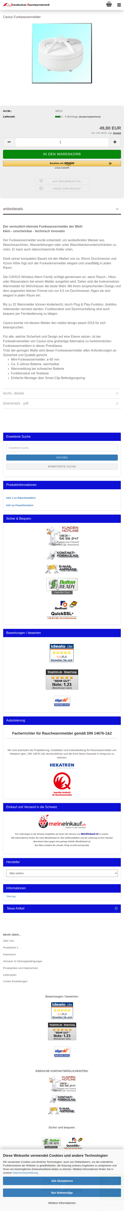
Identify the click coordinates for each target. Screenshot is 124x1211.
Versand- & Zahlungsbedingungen (22, 961)
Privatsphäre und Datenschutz (20, 968)
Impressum (9, 954)
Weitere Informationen (62, 1203)
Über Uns (8, 940)
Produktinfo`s (10, 947)
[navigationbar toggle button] (119, 5)
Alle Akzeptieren (62, 1180)
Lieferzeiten (9, 974)
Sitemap (11, 896)
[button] (9, 142)
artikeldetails (13, 209)
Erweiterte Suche (62, 466)
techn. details (13, 393)
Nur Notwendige (62, 1192)
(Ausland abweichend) (90, 116)
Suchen (62, 457)
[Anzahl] (62, 142)
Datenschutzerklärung (25, 1172)
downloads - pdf (15, 403)
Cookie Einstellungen (15, 981)
